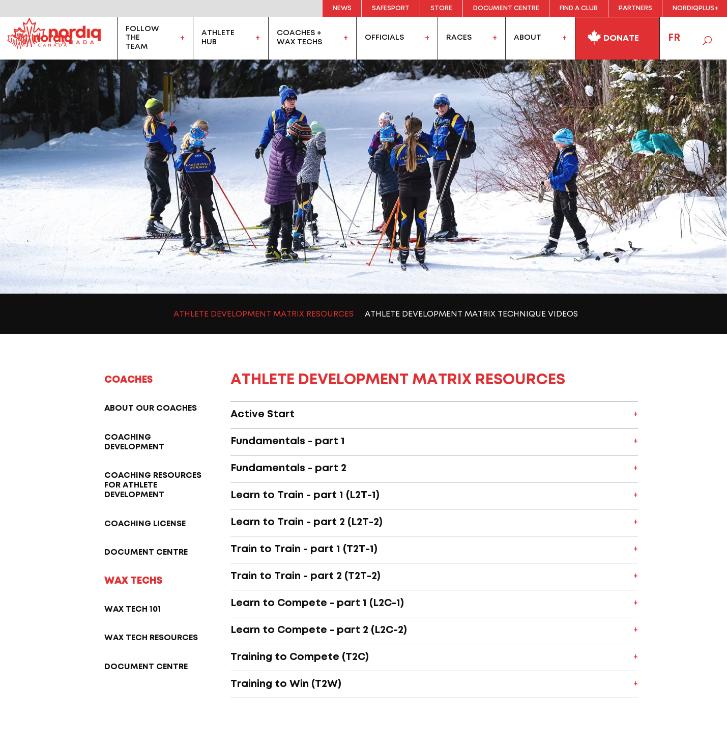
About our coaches (150, 408)
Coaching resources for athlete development (152, 485)
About (527, 37)
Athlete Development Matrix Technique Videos (471, 314)
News (342, 8)
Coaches (128, 380)
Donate (613, 36)
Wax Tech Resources (151, 638)
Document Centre (506, 8)
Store (441, 8)
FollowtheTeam (142, 37)
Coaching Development (134, 442)
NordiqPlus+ (695, 8)
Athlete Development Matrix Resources (263, 314)
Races (459, 37)
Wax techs (133, 581)
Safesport (391, 8)
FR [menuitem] (674, 38)
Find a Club (579, 8)
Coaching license (145, 524)
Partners (635, 8)
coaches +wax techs (299, 38)
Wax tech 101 (132, 609)
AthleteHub (218, 38)
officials (384, 37)
